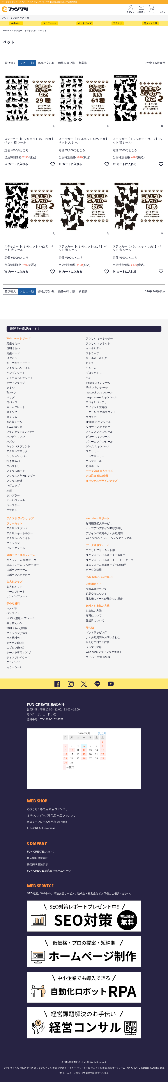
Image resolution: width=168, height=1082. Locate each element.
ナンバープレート (17, 596)
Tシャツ (11, 392)
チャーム (91, 368)
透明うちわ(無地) (17, 628)
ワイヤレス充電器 (96, 407)
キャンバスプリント (18, 446)
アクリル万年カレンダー (21, 475)
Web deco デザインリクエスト (104, 652)
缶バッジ (12, 402)
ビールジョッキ (16, 500)
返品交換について (96, 593)
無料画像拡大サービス (99, 523)
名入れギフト (14, 586)
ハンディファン (16, 436)
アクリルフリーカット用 (100, 550)
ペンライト (13, 613)
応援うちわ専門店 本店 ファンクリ (47, 809)
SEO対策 (154, 1068)
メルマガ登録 (94, 647)
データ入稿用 (94, 569)
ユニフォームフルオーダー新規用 (105, 555)
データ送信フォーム (98, 545)
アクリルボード (16, 470)
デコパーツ (13, 662)
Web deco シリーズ (18, 338)
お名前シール (14, 421)
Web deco (16, 23)
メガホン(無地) (15, 642)
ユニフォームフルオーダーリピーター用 (109, 560)
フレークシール (16, 548)
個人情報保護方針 (37, 858)
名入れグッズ (14, 581)
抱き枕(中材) (14, 637)
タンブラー (13, 495)
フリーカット (14, 523)
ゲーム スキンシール (98, 446)
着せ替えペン (14, 623)
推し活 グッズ (27, 1068)
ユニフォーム (49, 23)
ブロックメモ (94, 372)
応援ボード (13, 353)
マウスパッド (94, 417)
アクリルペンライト (18, 368)
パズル (10, 441)
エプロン (12, 510)
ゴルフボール (94, 461)
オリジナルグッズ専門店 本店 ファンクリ (51, 815)
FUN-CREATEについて (99, 576)
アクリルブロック (17, 451)
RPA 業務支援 (87, 1073)
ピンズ (90, 363)
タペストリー (14, 466)
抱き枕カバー (14, 461)
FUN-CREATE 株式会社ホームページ (49, 870)
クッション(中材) (17, 632)
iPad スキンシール (97, 387)
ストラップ (92, 353)
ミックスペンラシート (20, 377)
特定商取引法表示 (37, 864)
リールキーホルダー (98, 358)
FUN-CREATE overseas (41, 828)
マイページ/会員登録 (98, 657)
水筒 (9, 490)
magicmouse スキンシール (101, 397)
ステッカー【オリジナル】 (24, 30)
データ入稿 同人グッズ (99, 470)
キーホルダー (94, 348)
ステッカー (13, 417)
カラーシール (14, 667)
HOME (6, 30)
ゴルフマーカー (95, 456)
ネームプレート (16, 407)
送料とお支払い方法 (98, 605)
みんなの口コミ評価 (98, 642)
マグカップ (13, 485)
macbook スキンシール (99, 392)
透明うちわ (13, 348)
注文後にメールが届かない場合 (104, 598)
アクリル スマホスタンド (100, 412)
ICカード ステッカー (98, 426)
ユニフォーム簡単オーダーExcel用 (106, 564)
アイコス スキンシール (99, 431)
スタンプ (12, 412)
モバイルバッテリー (98, 402)
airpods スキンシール (98, 421)
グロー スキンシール (98, 436)
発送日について (95, 620)
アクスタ (117, 23)
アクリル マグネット (98, 343)
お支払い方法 (94, 610)
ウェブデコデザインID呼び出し (104, 528)
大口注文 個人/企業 (97, 475)
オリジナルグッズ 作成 (45, 1068)
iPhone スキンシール (98, 382)
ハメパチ (12, 608)
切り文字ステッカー (18, 363)
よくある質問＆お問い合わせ (103, 637)
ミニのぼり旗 (14, 426)
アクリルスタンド (17, 528)
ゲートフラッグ (16, 382)
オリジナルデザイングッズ (101, 480)
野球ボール (92, 466)
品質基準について (96, 588)
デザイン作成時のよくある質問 (104, 533)
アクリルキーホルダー (20, 533)
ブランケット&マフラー (21, 431)
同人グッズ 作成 (99, 1068)
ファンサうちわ (11, 1068)
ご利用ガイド (94, 583)
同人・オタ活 (150, 23)
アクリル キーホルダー (99, 338)
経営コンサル (101, 1073)
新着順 (83, 63)
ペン (88, 377)
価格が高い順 (66, 63)
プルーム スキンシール (99, 441)
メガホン (12, 358)
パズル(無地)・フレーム (21, 618)
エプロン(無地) (15, 647)
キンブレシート (16, 372)
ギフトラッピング (96, 632)
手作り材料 (13, 603)
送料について (94, 615)
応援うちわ (13, 343)
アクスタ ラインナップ (20, 518)
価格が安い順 (46, 63)
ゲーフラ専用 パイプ (19, 652)
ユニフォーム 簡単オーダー (23, 560)
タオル (10, 387)
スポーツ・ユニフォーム (21, 555)
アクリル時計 (14, 480)
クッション (13, 543)
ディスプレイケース (18, 657)
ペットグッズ (84, 23)
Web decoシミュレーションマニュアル (109, 538)
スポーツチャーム (17, 569)
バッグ (10, 397)
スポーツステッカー (18, 574)
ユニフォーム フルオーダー (23, 564)
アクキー (71, 1068)
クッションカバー (17, 456)
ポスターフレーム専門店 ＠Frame (47, 821)
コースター (13, 505)
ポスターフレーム (116, 1068)
